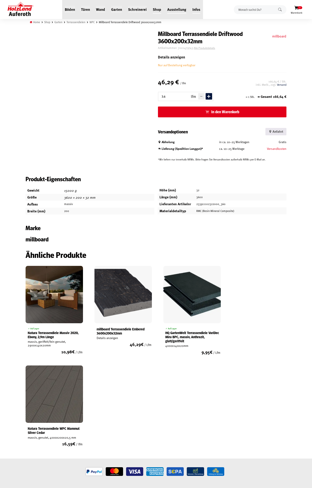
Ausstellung (177, 9)
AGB (28, 426)
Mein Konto (33, 421)
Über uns (76, 441)
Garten (116, 9)
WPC (93, 22)
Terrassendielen (76, 22)
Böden (70, 9)
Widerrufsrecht (36, 431)
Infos (196, 9)
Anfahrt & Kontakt (130, 440)
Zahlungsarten (36, 451)
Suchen (280, 9)
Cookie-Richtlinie (37, 456)
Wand (100, 9)
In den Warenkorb (227, 112)
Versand (281, 85)
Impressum (33, 441)
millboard (278, 36)
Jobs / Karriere (79, 421)
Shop (157, 9)
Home (37, 22)
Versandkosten (276, 149)
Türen (85, 9)
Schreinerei (137, 9)
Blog (73, 426)
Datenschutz (34, 436)
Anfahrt (275, 131)
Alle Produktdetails (207, 48)
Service (74, 431)
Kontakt (75, 436)
